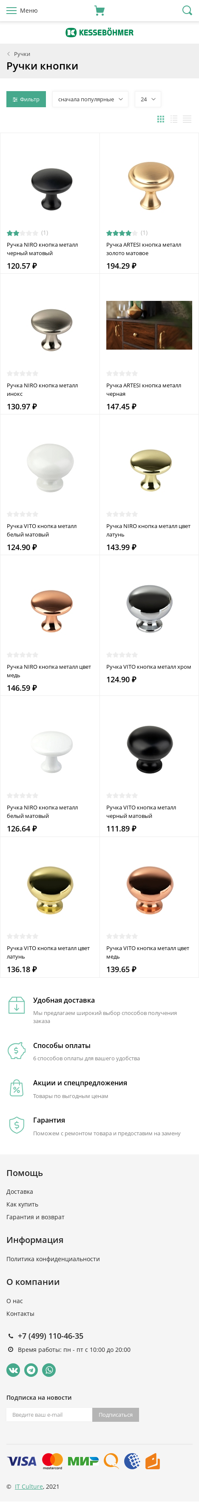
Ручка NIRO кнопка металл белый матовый (42, 811)
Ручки (22, 54)
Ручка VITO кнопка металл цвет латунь (48, 952)
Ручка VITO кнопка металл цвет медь (147, 952)
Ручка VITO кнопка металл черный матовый (141, 811)
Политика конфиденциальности (53, 1259)
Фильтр (26, 99)
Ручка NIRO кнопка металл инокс (42, 389)
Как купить (22, 1204)
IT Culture (29, 1486)
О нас (14, 1301)
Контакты (20, 1313)
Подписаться (116, 1414)
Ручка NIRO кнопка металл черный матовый (42, 249)
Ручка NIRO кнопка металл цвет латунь (148, 530)
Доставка (19, 1191)
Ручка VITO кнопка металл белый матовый (42, 530)
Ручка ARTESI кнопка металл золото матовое (143, 249)
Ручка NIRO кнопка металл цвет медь (49, 671)
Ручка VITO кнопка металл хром (148, 666)
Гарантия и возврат (35, 1217)
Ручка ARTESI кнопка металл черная (143, 389)
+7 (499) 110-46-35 (50, 1336)
